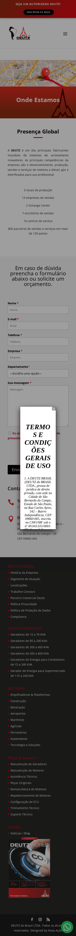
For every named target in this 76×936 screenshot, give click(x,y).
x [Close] (54, 408)
